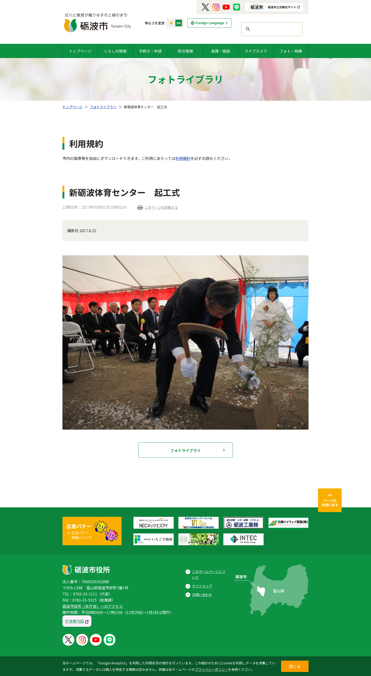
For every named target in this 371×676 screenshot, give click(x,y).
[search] (271, 29)
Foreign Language (209, 23)
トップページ (80, 51)
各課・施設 (220, 51)
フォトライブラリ (103, 106)
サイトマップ (202, 586)
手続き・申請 (150, 51)
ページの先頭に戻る (330, 502)
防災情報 (185, 51)
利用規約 (182, 158)
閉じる (294, 666)
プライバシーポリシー (211, 669)
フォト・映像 (290, 51)
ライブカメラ (255, 51)
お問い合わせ (202, 594)
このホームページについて (208, 574)
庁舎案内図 (74, 621)
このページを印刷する (161, 207)
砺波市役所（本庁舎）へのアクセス (92, 606)
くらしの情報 (115, 51)
